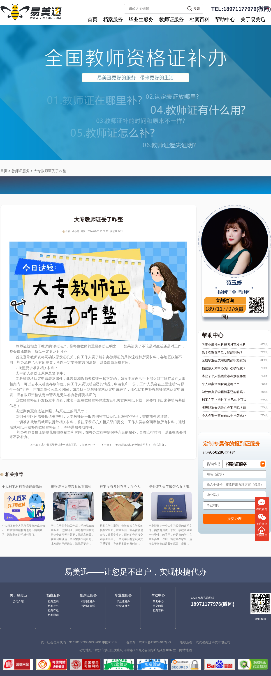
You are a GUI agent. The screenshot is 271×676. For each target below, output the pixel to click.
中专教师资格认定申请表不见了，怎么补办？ (140, 444)
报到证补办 (88, 601)
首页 (92, 19)
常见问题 (158, 605)
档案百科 (199, 19)
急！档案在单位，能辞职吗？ (222, 352)
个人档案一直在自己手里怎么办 (224, 415)
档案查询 (53, 601)
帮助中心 (225, 19)
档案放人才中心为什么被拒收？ (224, 368)
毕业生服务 (141, 19)
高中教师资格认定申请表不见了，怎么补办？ (68, 444)
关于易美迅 (253, 19)
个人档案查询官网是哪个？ (221, 384)
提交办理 (234, 519)
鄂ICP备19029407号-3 (155, 642)
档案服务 (113, 19)
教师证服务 (171, 19)
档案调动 (53, 615)
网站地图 (185, 650)
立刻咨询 (225, 300)
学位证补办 (123, 605)
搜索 (196, 9)
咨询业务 (214, 464)
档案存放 (53, 610)
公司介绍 (18, 601)
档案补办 (53, 605)
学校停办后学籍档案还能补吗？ (224, 392)
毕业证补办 (123, 601)
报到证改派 (88, 605)
